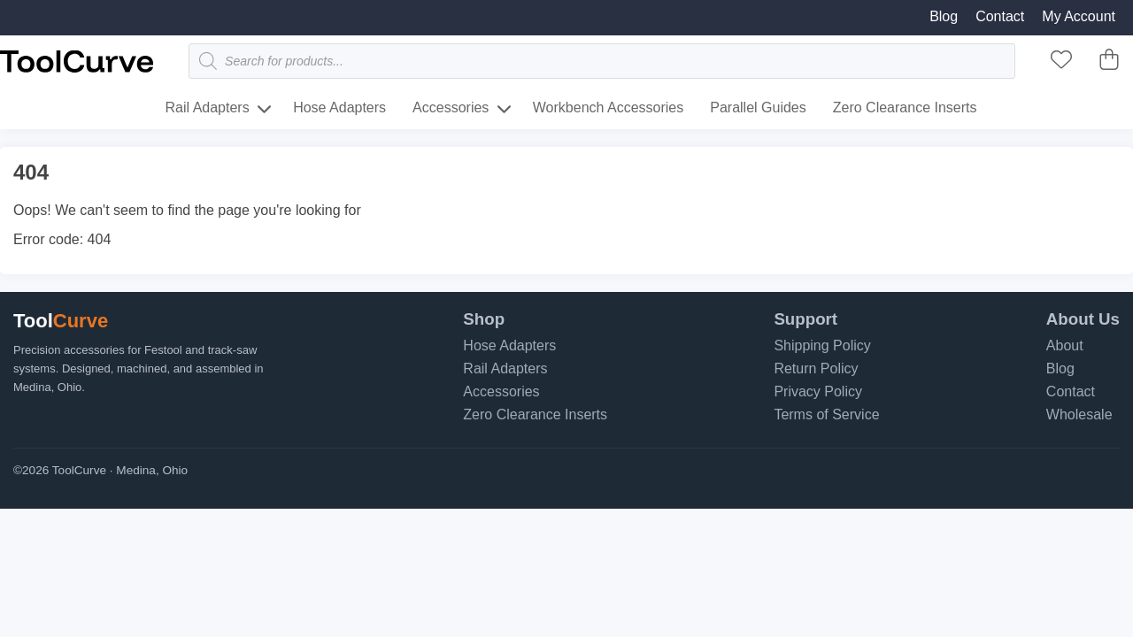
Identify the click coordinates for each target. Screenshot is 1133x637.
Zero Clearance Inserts (905, 107)
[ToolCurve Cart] (1109, 65)
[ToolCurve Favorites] (1061, 65)
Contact (999, 16)
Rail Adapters (208, 107)
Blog (943, 16)
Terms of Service (826, 414)
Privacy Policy (818, 391)
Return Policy (816, 368)
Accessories (450, 107)
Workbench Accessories (608, 107)
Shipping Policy (822, 345)
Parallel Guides (758, 107)
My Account (1078, 16)
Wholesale (1079, 414)
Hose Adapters (339, 107)
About (1064, 345)
